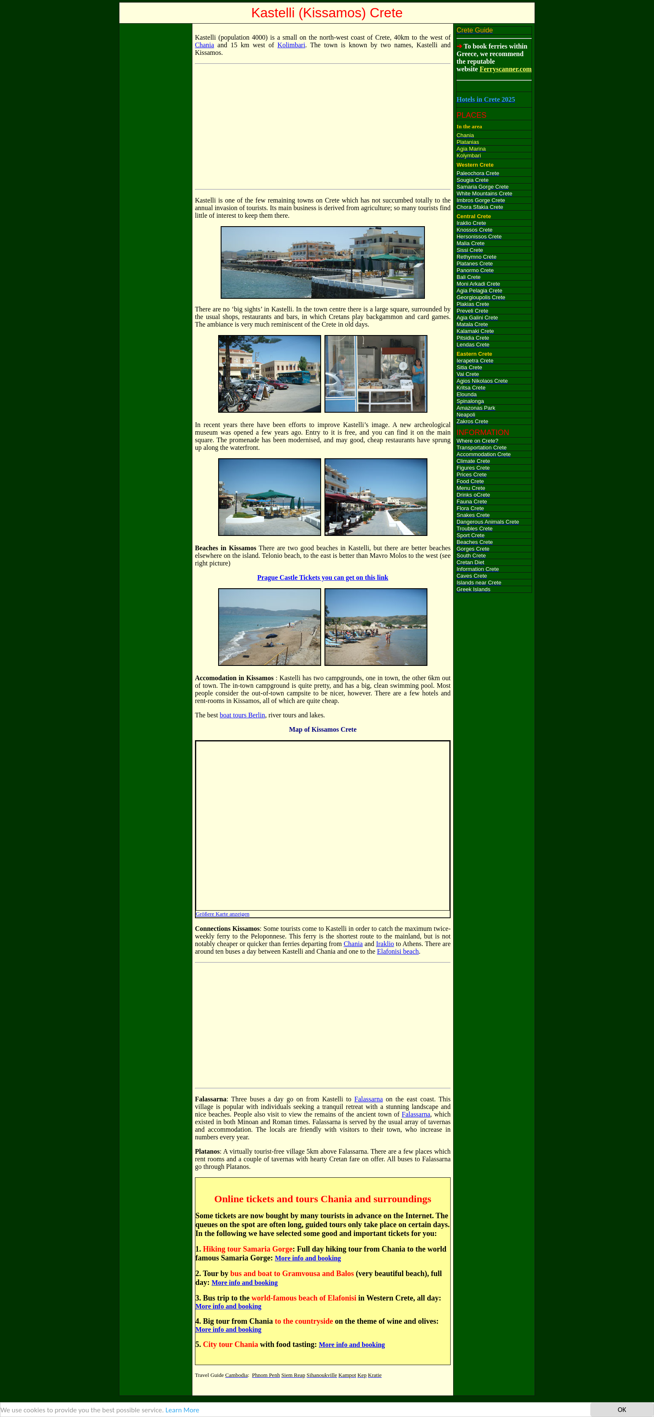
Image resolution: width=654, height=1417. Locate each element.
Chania (204, 45)
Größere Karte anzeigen (222, 914)
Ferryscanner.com (506, 69)
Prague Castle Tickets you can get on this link (323, 577)
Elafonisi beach (398, 951)
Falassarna (368, 1099)
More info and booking (308, 1258)
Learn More (182, 1410)
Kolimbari (291, 45)
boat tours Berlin (242, 715)
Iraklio (385, 943)
